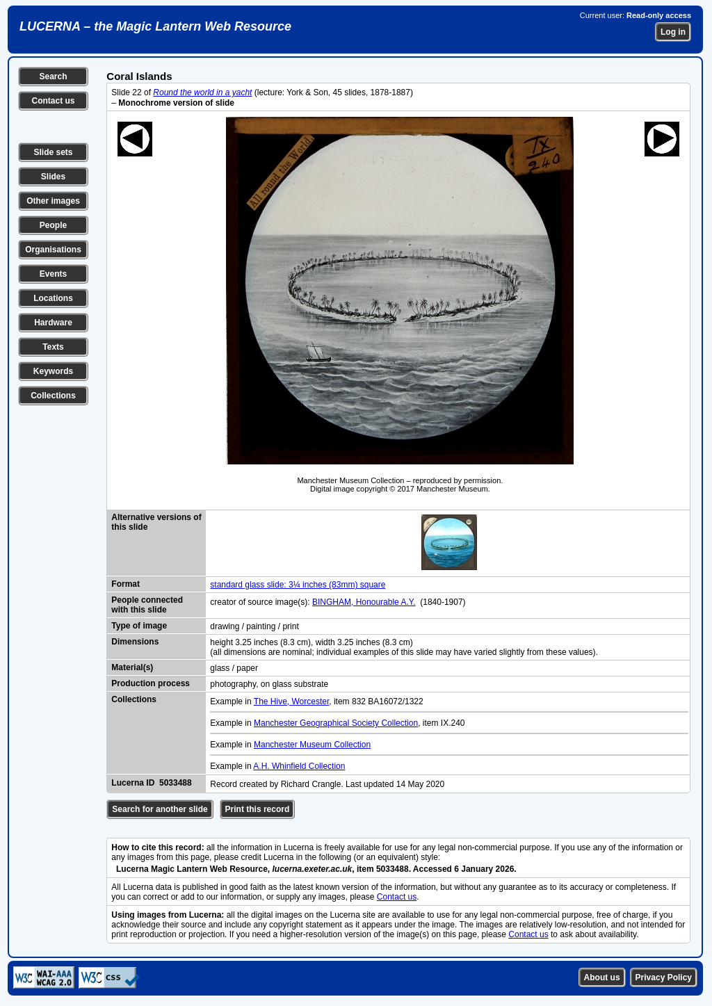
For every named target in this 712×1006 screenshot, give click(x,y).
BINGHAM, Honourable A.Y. (364, 602)
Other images (53, 201)
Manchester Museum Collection (312, 744)
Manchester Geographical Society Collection (336, 723)
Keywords (53, 371)
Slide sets (52, 152)
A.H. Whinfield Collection (299, 766)
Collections (53, 395)
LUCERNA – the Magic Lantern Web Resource (155, 26)
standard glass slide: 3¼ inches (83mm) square (297, 585)
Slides (53, 176)
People (53, 225)
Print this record (257, 809)
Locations (53, 298)
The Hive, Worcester (291, 701)
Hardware (53, 322)
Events (53, 274)
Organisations (53, 249)
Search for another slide (159, 809)
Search (53, 76)
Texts (52, 347)
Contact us (52, 101)
